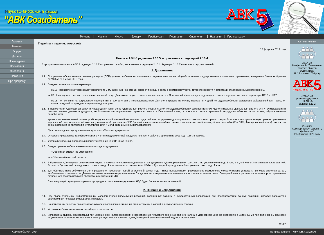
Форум (119, 36)
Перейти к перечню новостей (59, 43)
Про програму (236, 36)
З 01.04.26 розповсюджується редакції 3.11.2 (307, 99)
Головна (85, 36)
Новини (17, 46)
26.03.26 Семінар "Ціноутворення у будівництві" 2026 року (307, 130)
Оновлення (196, 36)
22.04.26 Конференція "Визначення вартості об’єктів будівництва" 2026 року (307, 68)
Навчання (216, 36)
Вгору (282, 223)
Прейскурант (156, 36)
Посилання (176, 36)
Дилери (136, 36)
